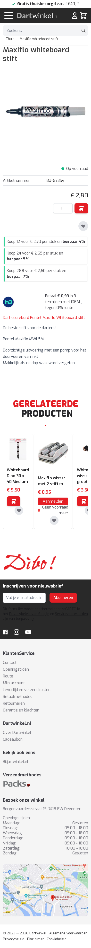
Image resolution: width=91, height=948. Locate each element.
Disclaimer (35, 939)
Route (8, 676)
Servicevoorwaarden (71, 614)
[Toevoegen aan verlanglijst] (83, 226)
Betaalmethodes (17, 696)
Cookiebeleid (56, 939)
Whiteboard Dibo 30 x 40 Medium (18, 475)
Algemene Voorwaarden (68, 933)
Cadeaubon (13, 739)
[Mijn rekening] (75, 15)
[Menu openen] (9, 15)
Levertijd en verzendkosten (26, 689)
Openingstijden (16, 669)
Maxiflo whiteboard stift (39, 39)
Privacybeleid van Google (29, 614)
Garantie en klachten (21, 710)
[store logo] (40, 15)
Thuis (10, 39)
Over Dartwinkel (17, 732)
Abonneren (63, 597)
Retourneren (14, 703)
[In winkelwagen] (13, 501)
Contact (10, 662)
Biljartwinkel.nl (15, 761)
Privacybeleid (13, 939)
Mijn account (14, 682)
